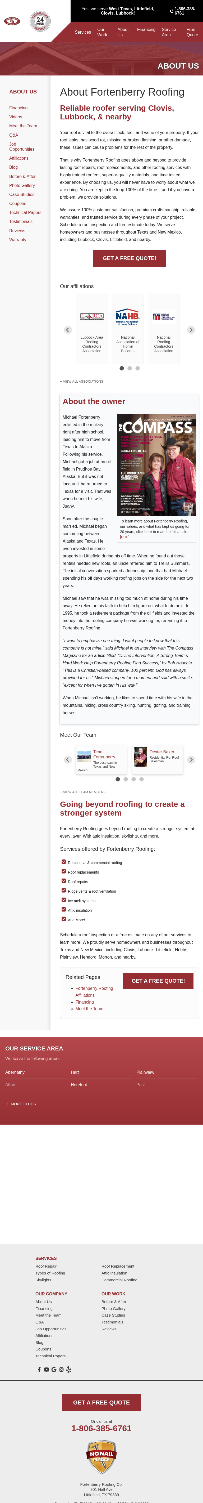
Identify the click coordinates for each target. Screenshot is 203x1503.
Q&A (13, 135)
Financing (146, 29)
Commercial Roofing (119, 1280)
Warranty (17, 240)
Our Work (102, 32)
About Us (123, 32)
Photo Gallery (22, 185)
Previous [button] (68, 330)
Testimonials (21, 221)
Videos (15, 117)
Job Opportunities (21, 146)
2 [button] (129, 368)
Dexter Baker (162, 752)
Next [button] (191, 330)
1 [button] (121, 368)
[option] (92, 329)
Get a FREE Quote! (158, 981)
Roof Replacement (118, 1266)
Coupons (17, 203)
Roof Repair (46, 1266)
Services (83, 32)
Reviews (17, 231)
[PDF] (125, 537)
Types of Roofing (50, 1273)
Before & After (22, 176)
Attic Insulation (114, 1273)
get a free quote (101, 1402)
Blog (13, 167)
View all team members (84, 792)
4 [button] (141, 779)
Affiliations (19, 158)
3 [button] (137, 368)
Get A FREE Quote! (129, 258)
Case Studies (21, 194)
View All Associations (83, 381)
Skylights (43, 1280)
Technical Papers (25, 212)
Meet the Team (90, 1009)
